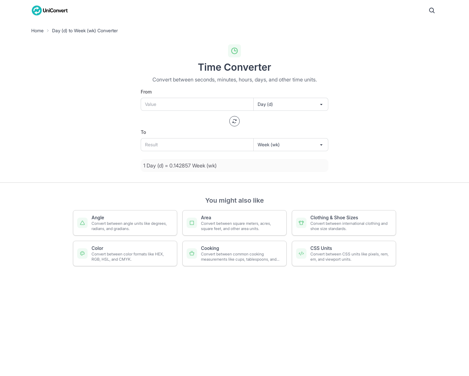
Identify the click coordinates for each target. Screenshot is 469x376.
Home (37, 30)
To (143, 132)
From (146, 91)
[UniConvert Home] (50, 10)
